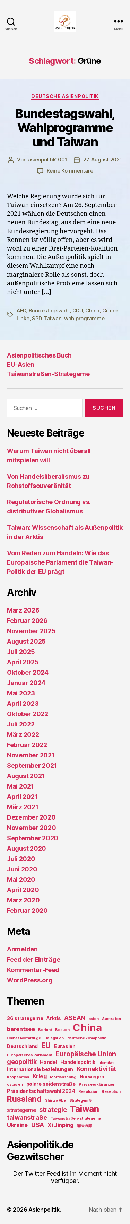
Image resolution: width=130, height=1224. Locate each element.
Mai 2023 (21, 693)
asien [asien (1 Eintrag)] (94, 1019)
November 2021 (31, 755)
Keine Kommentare (70, 170)
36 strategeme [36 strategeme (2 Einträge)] (25, 1018)
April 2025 (22, 662)
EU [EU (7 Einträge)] (46, 1045)
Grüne (110, 310)
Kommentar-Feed (33, 969)
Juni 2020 (22, 869)
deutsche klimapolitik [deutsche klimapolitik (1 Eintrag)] (86, 1038)
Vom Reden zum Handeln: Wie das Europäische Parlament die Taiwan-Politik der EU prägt (60, 562)
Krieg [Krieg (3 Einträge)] (40, 1076)
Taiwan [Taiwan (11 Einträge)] (84, 1109)
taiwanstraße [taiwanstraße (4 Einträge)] (27, 1117)
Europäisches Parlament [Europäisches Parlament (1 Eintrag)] (29, 1055)
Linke (23, 318)
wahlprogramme (84, 318)
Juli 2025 (21, 651)
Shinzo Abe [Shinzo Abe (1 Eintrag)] (55, 1100)
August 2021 (26, 776)
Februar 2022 (27, 744)
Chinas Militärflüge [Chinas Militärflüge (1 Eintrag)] (24, 1038)
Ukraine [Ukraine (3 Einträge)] (17, 1125)
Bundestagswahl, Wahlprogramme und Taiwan (65, 127)
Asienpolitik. (44, 1209)
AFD (21, 310)
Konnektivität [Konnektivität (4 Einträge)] (96, 1069)
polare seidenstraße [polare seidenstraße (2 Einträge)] (51, 1084)
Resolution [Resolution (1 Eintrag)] (88, 1091)
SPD (36, 318)
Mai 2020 (21, 879)
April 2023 (22, 703)
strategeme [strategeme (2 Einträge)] (21, 1110)
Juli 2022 (21, 724)
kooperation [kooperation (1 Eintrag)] (18, 1077)
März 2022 (23, 734)
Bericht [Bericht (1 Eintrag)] (45, 1030)
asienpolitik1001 (47, 159)
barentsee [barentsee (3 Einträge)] (21, 1029)
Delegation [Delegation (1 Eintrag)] (54, 1038)
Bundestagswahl (49, 310)
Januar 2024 (26, 682)
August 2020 (26, 848)
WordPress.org (30, 980)
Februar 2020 (27, 910)
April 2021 (22, 796)
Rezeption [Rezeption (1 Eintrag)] (111, 1091)
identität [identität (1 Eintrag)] (106, 1062)
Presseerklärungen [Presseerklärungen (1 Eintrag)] (97, 1084)
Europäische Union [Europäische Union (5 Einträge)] (85, 1054)
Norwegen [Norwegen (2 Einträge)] (92, 1076)
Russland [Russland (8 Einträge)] (24, 1099)
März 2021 (22, 807)
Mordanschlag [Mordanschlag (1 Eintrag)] (63, 1077)
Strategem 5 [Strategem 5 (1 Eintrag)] (80, 1100)
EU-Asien (20, 364)
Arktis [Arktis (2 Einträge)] (53, 1018)
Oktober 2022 (27, 713)
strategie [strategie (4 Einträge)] (53, 1109)
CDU (77, 310)
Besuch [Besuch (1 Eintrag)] (62, 1030)
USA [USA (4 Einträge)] (37, 1124)
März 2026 (23, 610)
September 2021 (32, 765)
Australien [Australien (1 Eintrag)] (111, 1019)
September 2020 (32, 838)
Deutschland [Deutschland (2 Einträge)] (22, 1046)
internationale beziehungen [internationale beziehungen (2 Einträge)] (40, 1069)
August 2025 (26, 641)
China (92, 310)
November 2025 (31, 631)
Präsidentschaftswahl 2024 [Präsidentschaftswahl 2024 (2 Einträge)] (41, 1091)
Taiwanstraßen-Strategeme (48, 374)
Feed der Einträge (33, 959)
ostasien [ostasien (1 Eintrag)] (15, 1084)
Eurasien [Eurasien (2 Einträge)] (65, 1046)
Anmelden (22, 949)
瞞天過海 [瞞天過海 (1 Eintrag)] (84, 1126)
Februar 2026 (27, 620)
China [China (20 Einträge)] (87, 1027)
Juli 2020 (21, 858)
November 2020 (31, 827)
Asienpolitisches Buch (39, 355)
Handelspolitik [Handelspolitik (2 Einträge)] (77, 1062)
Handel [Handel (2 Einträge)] (48, 1062)
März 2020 (23, 900)
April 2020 (23, 889)
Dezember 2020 (31, 817)
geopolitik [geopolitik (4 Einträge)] (21, 1061)
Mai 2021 (20, 786)
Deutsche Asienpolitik (65, 96)
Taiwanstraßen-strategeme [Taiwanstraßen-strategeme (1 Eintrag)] (76, 1118)
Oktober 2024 (28, 672)
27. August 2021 (102, 159)
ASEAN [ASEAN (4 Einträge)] (74, 1017)
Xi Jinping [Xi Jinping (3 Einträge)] (60, 1125)
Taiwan (52, 318)
